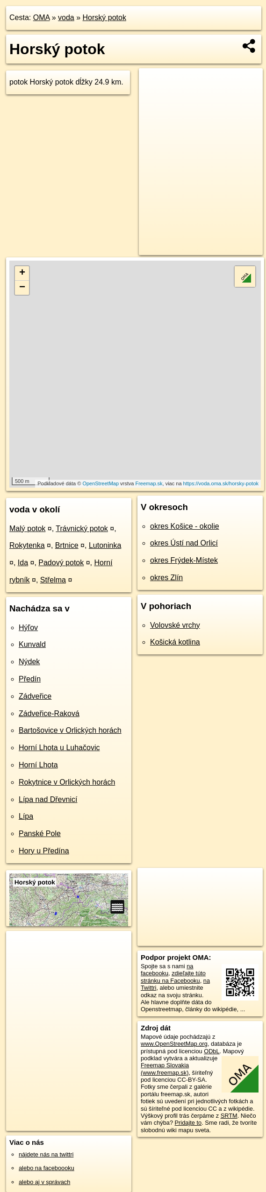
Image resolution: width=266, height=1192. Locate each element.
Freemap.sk (148, 483)
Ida (23, 563)
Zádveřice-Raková (49, 713)
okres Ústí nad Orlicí (184, 543)
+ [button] (22, 273)
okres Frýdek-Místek (184, 560)
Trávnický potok (82, 528)
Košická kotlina (175, 642)
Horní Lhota (38, 765)
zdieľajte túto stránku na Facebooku (173, 977)
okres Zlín (166, 578)
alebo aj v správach (44, 1181)
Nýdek (29, 662)
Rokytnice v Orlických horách (67, 782)
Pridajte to (188, 1122)
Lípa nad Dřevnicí (48, 799)
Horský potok (104, 17)
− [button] (22, 288)
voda (66, 17)
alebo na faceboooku (46, 1167)
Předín (30, 679)
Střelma (53, 580)
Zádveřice (35, 696)
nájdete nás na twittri (46, 1154)
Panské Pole (40, 833)
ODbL (211, 1051)
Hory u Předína (44, 851)
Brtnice (67, 545)
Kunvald (32, 644)
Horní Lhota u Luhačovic (59, 748)
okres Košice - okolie (184, 526)
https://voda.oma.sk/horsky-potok (221, 483)
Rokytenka (27, 545)
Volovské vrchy (175, 625)
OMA (41, 17)
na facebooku (167, 970)
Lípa (26, 816)
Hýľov (28, 627)
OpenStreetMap (100, 483)
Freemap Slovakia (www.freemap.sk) (165, 1069)
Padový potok (61, 563)
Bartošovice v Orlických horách (70, 730)
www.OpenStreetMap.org (174, 1043)
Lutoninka (105, 545)
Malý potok (27, 528)
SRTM (229, 1115)
